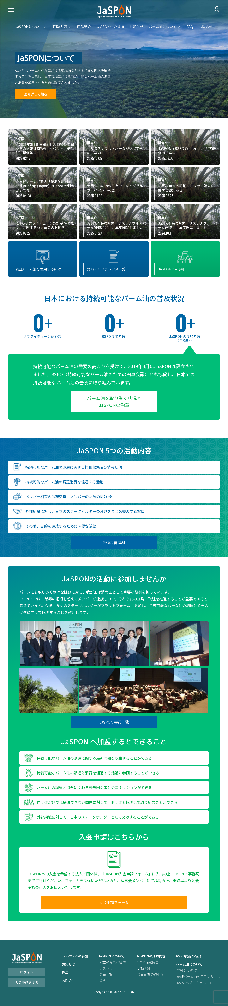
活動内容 (60, 26)
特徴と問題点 (187, 970)
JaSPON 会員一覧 (114, 722)
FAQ (190, 26)
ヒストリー (107, 968)
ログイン (26, 972)
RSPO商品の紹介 (189, 956)
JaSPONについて (29, 26)
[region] (114, 59)
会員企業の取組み (150, 974)
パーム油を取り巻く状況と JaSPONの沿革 (114, 401)
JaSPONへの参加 (110, 26)
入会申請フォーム (114, 902)
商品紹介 (84, 26)
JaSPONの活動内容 (151, 956)
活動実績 (143, 968)
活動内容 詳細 (114, 542)
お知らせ (136, 26)
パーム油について (162, 26)
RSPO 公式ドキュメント (195, 983)
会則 (102, 981)
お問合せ (206, 26)
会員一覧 (106, 974)
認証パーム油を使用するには (198, 976)
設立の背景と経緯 (112, 962)
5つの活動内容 (148, 962)
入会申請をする (26, 982)
